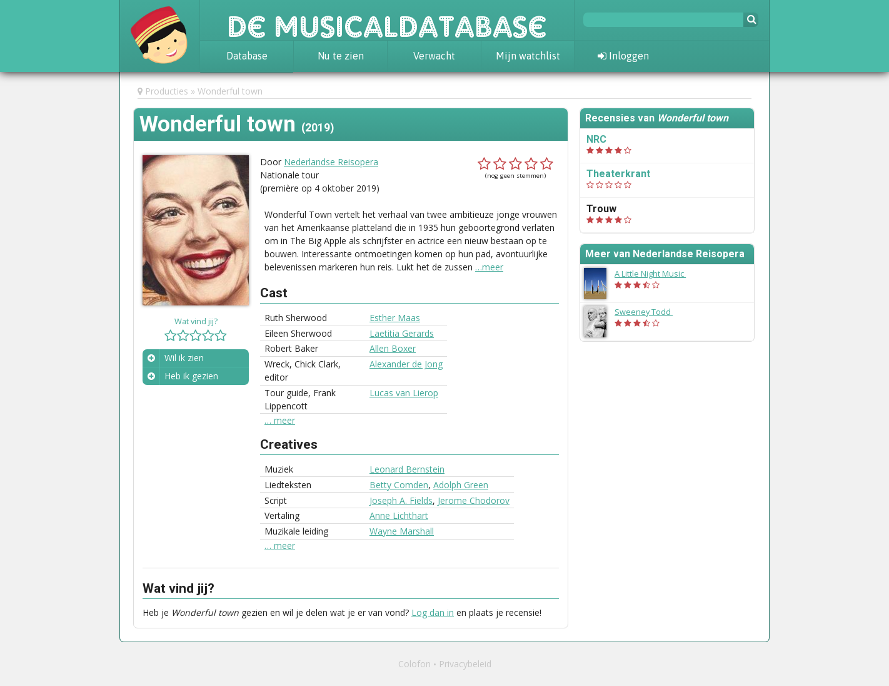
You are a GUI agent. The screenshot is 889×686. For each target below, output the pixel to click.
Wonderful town (230, 91)
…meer (489, 267)
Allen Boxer (392, 348)
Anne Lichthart (398, 515)
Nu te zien (341, 55)
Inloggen (623, 55)
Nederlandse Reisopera (331, 162)
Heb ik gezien (191, 376)
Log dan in (432, 612)
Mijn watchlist (528, 55)
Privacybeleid (465, 664)
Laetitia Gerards (401, 333)
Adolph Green (460, 485)
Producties (166, 91)
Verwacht (434, 55)
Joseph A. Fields (401, 500)
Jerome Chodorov (474, 500)
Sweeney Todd (650, 311)
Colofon (414, 664)
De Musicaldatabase (387, 20)
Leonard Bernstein (406, 469)
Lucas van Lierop (403, 393)
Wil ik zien (184, 358)
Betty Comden (398, 485)
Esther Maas (394, 318)
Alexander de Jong (406, 364)
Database (247, 55)
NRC (596, 139)
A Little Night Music (656, 273)
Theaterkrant (618, 174)
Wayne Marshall (401, 531)
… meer (279, 420)
